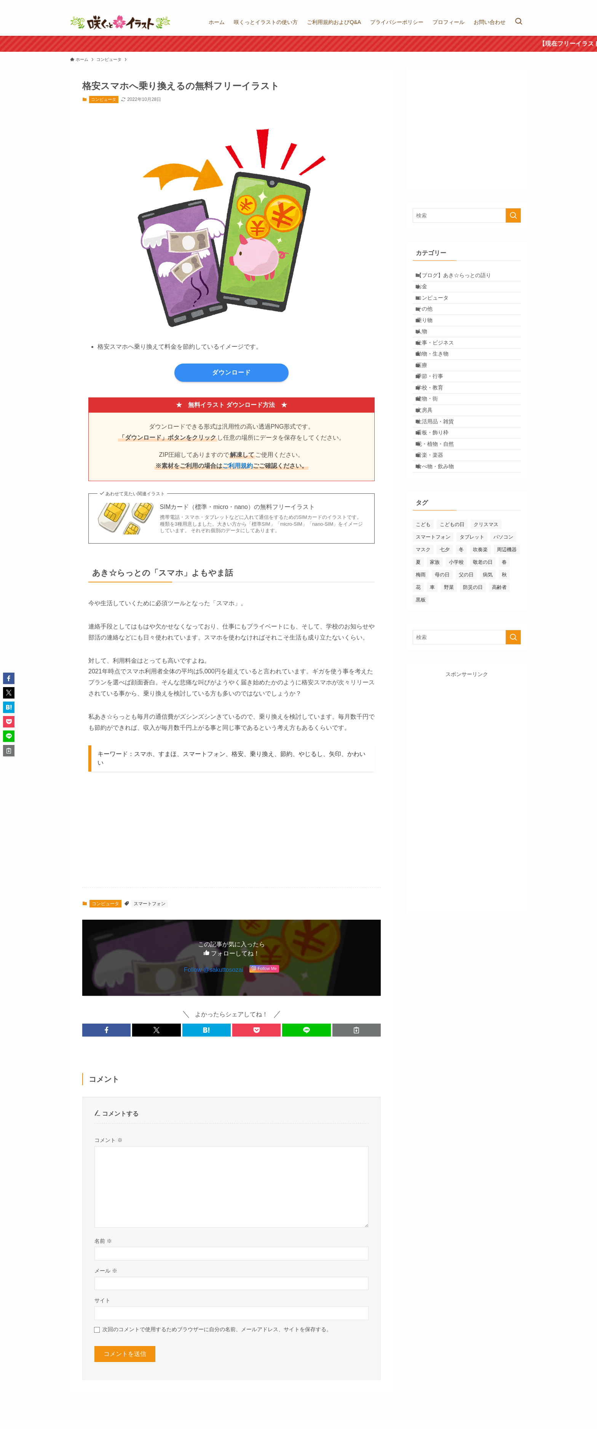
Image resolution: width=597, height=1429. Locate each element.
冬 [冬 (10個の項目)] (461, 632)
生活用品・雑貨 (441, 483)
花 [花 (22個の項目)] (418, 670)
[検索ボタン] (518, 22)
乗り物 (430, 341)
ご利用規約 (237, 466)
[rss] (522, 4)
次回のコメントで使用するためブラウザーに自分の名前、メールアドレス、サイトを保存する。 (217, 1329)
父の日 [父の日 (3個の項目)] (466, 657)
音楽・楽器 (435, 531)
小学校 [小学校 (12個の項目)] (456, 645)
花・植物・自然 (441, 515)
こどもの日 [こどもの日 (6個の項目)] (452, 607)
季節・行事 (435, 420)
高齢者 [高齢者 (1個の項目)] (499, 670)
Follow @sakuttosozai (213, 969)
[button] (106, 1030)
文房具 (430, 467)
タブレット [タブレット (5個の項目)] (472, 619)
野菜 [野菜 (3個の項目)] (449, 670)
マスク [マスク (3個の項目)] (423, 632)
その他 (430, 325)
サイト (102, 1300)
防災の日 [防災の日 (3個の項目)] (473, 670)
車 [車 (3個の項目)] (432, 670)
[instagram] (512, 4)
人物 (427, 357)
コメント (108, 1140)
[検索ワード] (467, 215)
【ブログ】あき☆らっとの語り (459, 277)
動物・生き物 (438, 388)
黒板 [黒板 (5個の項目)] (421, 682)
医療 (427, 404)
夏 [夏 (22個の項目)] (418, 645)
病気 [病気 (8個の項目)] (488, 657)
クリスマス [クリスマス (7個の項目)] (486, 607)
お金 (427, 293)
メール (105, 1271)
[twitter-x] (502, 4)
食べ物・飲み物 (441, 547)
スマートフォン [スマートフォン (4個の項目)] (433, 619)
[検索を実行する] (513, 215)
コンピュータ (103, 99)
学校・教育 (435, 436)
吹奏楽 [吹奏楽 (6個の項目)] (480, 632)
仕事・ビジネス (441, 372)
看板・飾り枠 (438, 499)
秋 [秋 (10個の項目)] (504, 657)
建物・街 (433, 451)
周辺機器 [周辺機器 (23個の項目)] (507, 632)
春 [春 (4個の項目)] (504, 645)
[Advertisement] (234, 834)
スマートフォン (150, 903)
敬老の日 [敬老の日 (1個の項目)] (483, 645)
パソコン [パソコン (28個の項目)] (503, 619)
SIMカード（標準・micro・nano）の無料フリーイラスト (237, 507)
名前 (103, 1241)
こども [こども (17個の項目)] (423, 607)
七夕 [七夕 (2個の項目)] (445, 632)
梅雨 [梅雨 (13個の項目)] (421, 657)
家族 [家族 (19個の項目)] (435, 645)
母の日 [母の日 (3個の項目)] (442, 657)
